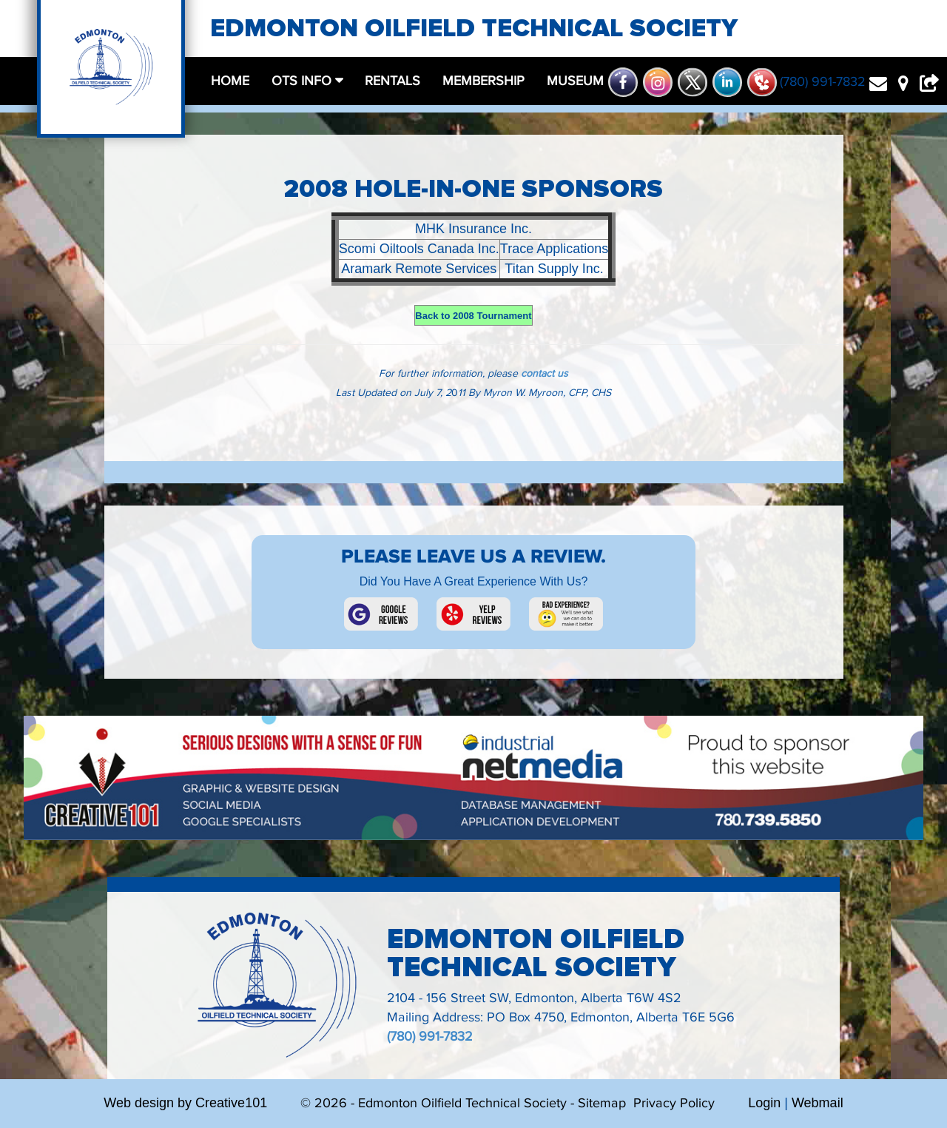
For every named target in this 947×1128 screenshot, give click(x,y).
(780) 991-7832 (430, 1036)
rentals (392, 81)
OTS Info (303, 81)
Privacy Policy (674, 1103)
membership (483, 81)
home (230, 81)
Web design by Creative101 (185, 1102)
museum (575, 81)
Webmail (817, 1102)
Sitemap (602, 1103)
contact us (544, 374)
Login (764, 1102)
